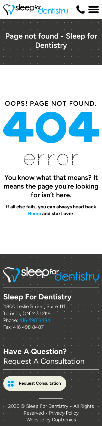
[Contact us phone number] (80, 9)
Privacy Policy (64, 413)
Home (34, 214)
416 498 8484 (34, 320)
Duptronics (64, 420)
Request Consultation (33, 383)
